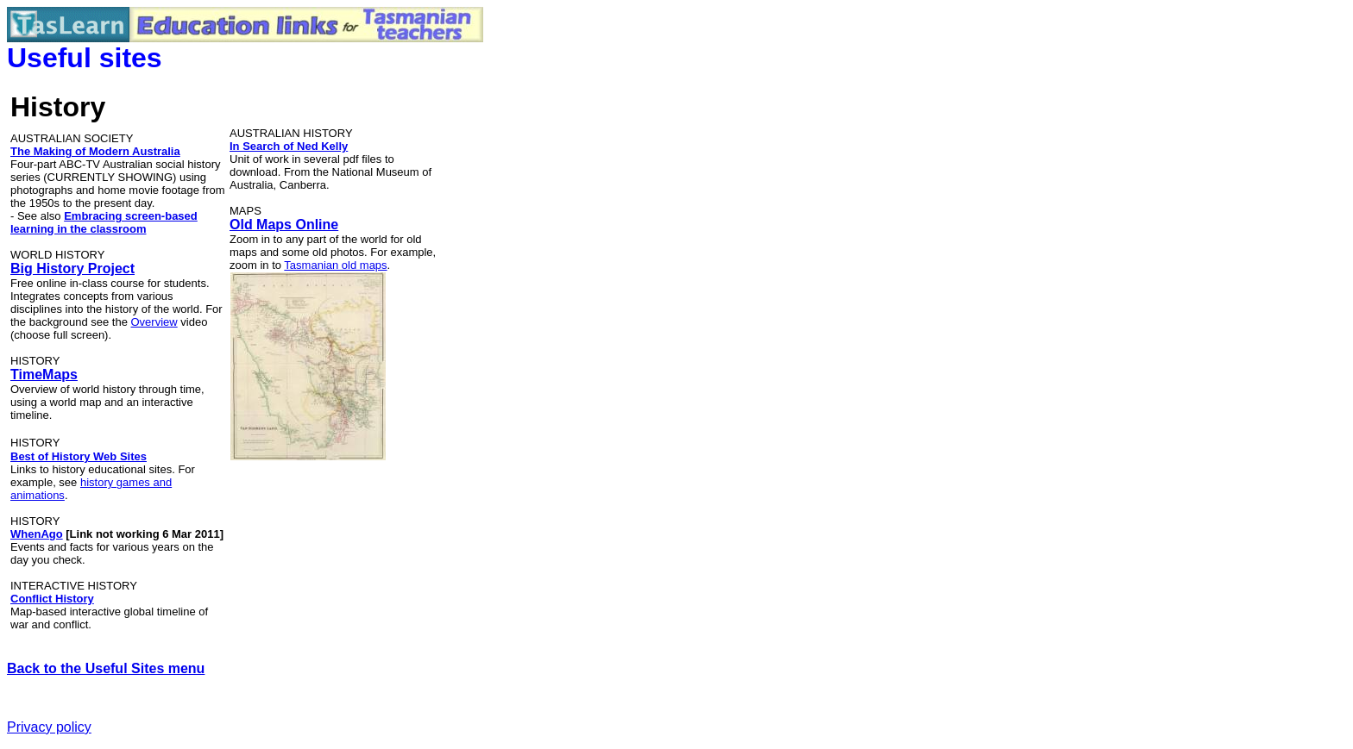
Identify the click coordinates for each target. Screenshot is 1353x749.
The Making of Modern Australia (95, 151)
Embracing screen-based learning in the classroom (104, 222)
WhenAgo (36, 533)
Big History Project (72, 268)
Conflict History (52, 598)
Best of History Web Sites (78, 456)
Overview (154, 321)
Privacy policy (49, 727)
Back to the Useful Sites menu (106, 668)
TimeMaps (44, 374)
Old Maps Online (284, 224)
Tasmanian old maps (335, 265)
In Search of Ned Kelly (289, 146)
